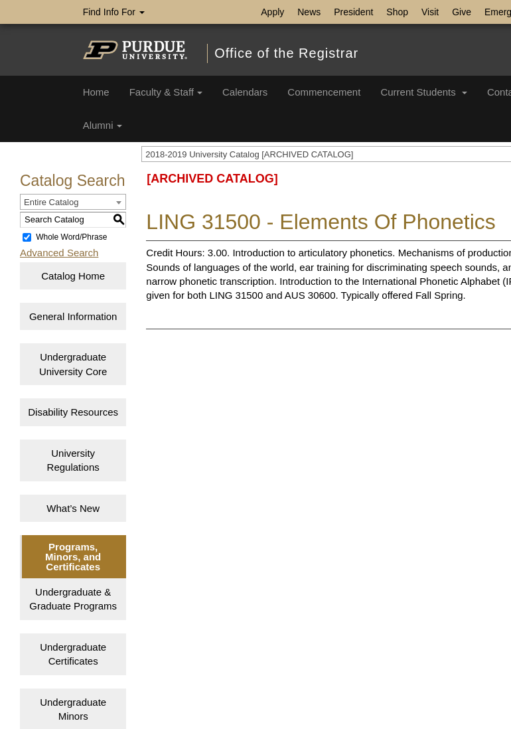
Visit (430, 12)
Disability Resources (73, 412)
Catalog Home (73, 276)
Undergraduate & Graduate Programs (73, 598)
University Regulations (73, 460)
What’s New (73, 508)
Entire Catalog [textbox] (51, 202)
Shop (397, 12)
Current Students (423, 92)
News (309, 12)
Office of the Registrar (286, 53)
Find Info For (114, 12)
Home (96, 92)
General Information (73, 316)
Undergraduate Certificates (73, 654)
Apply (272, 12)
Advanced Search (59, 252)
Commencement (323, 92)
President (353, 12)
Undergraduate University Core (73, 363)
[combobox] (73, 202)
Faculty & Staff (165, 92)
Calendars (244, 92)
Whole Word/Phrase (71, 237)
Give (461, 12)
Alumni (102, 125)
